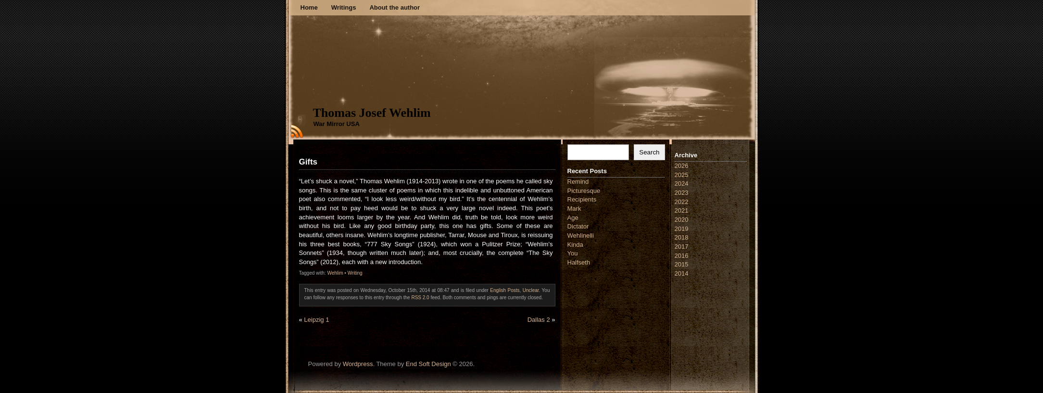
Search (649, 152)
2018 (682, 237)
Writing (355, 273)
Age (572, 217)
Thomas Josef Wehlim (372, 113)
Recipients (582, 199)
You (572, 253)
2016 (682, 255)
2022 (682, 201)
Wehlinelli (580, 235)
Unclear (531, 290)
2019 (682, 228)
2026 (682, 165)
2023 (682, 192)
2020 (682, 219)
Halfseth (579, 262)
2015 (682, 264)
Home (309, 7)
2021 (682, 210)
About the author (394, 7)
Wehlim (335, 273)
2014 (682, 273)
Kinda (575, 244)
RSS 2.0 (420, 297)
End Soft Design (428, 364)
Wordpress (358, 364)
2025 (682, 174)
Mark (574, 208)
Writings (343, 7)
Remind (578, 181)
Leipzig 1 (316, 319)
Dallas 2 (539, 319)
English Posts (504, 290)
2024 (682, 183)
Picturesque (584, 190)
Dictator (578, 226)
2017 (682, 246)
